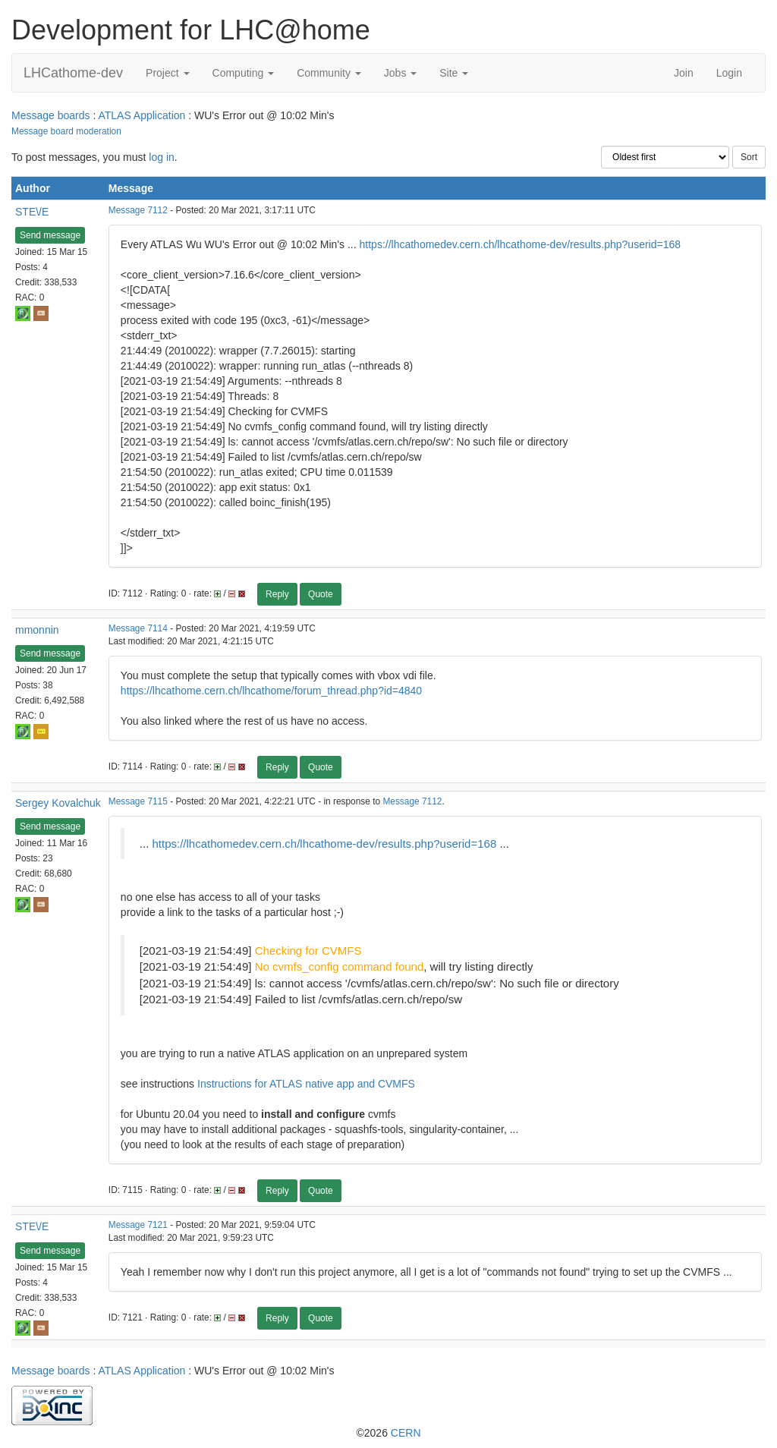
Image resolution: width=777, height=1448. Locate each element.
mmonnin (37, 630)
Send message (50, 235)
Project (167, 73)
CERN (406, 1433)
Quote (320, 594)
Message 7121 (138, 1225)
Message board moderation (66, 131)
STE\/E (32, 212)
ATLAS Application (141, 115)
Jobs (400, 73)
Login (729, 73)
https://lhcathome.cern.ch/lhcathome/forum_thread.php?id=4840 (271, 691)
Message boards (50, 115)
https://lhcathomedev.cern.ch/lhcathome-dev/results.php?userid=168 (520, 244)
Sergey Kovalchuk (58, 803)
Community (329, 73)
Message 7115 (138, 801)
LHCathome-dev (73, 72)
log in (161, 157)
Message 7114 (138, 628)
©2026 (388, 1433)
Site (453, 73)
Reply (277, 594)
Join (684, 73)
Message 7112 (138, 210)
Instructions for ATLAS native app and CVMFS (306, 1084)
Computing (243, 73)
